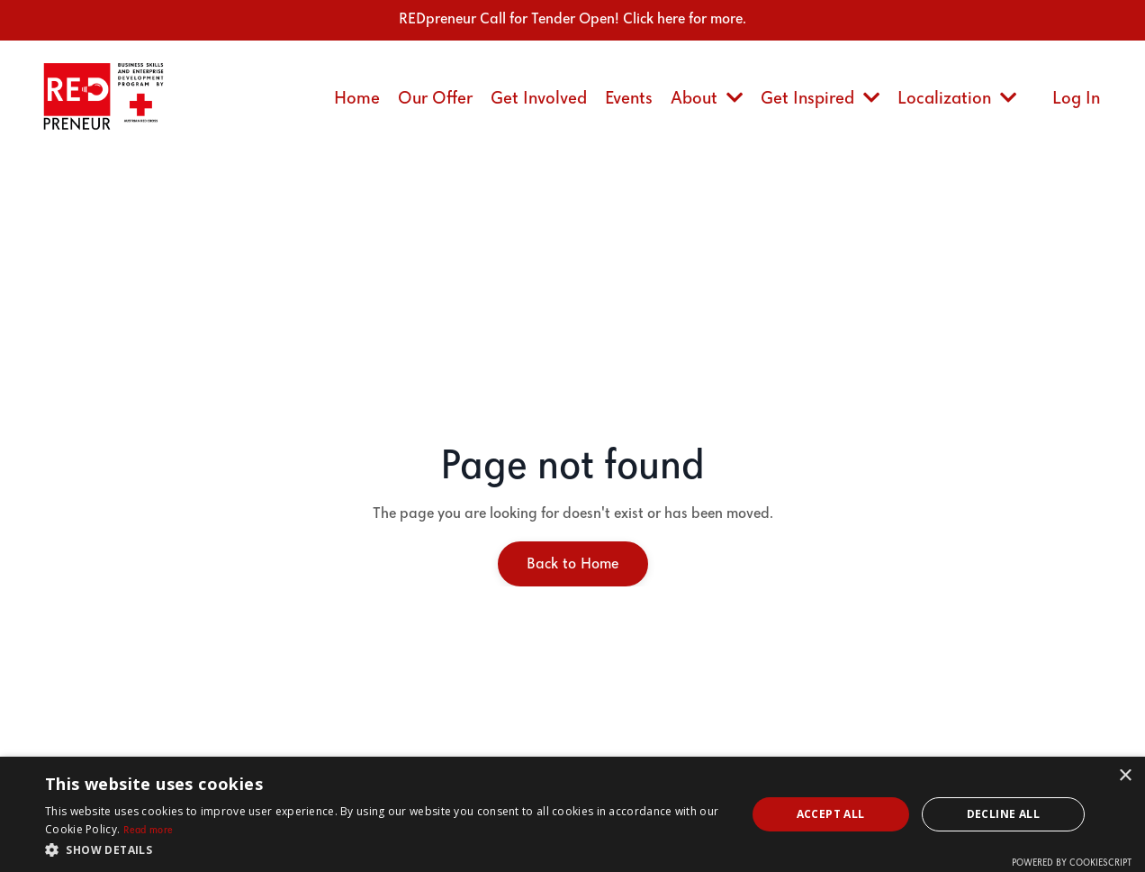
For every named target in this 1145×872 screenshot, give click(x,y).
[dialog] (572, 814)
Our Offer (435, 98)
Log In (1076, 98)
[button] (385, 849)
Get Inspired (820, 98)
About (707, 98)
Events (629, 98)
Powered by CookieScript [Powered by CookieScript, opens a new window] (1071, 863)
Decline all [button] (1003, 814)
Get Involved (539, 98)
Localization (956, 98)
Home (357, 98)
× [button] (1124, 776)
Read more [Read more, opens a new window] (148, 830)
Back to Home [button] (573, 564)
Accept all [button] (831, 814)
